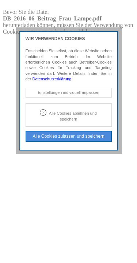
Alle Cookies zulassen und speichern (68, 136)
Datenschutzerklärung (51, 79)
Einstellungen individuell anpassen (68, 92)
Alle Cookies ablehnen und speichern (73, 116)
